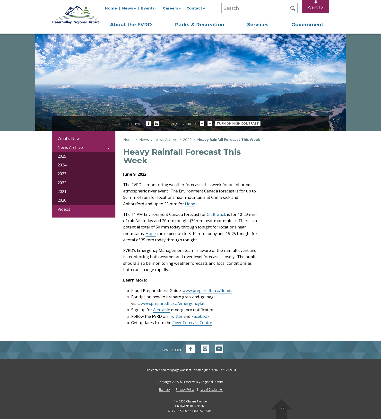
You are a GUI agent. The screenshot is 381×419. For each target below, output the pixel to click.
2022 (187, 139)
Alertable (161, 309)
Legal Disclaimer (211, 389)
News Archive (166, 139)
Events (149, 8)
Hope (190, 204)
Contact (195, 8)
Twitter (175, 316)
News (129, 8)
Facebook (200, 316)
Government (307, 24)
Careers (172, 8)
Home (111, 8)
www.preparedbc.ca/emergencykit (173, 303)
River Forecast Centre (192, 322)
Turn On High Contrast (238, 123)
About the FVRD (131, 24)
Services (257, 24)
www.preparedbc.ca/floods (207, 290)
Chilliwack (216, 214)
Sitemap (164, 389)
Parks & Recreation (199, 24)
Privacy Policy (185, 389)
